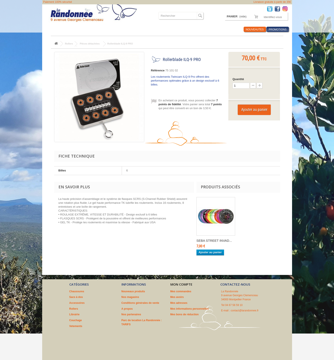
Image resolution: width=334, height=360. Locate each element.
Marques (213, 29)
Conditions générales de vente (140, 302)
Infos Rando (232, 29)
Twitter (271, 8)
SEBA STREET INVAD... (214, 240)
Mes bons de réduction (184, 314)
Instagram (286, 8)
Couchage (146, 29)
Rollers (113, 29)
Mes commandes (180, 291)
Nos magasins (130, 297)
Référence (158, 70)
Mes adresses (179, 302)
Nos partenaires (131, 314)
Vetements (164, 29)
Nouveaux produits (133, 291)
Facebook (278, 8)
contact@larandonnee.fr (245, 310)
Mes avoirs (177, 297)
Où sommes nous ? (189, 29)
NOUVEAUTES (255, 29)
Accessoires (95, 29)
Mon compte (181, 284)
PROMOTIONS (277, 29)
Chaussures (55, 29)
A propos (127, 308)
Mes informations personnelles (189, 308)
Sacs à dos (75, 29)
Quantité (238, 79)
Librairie (129, 29)
